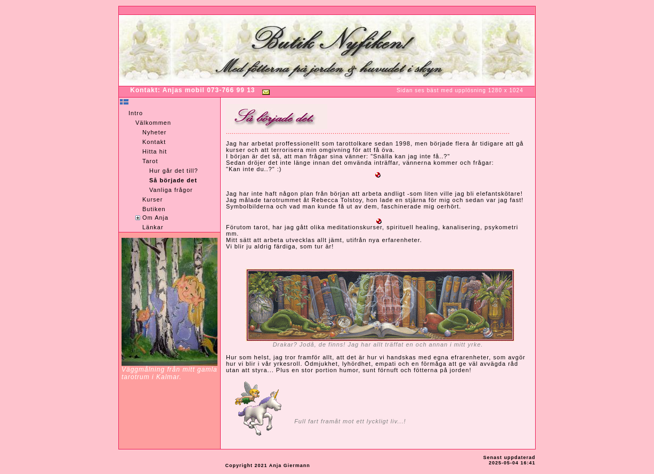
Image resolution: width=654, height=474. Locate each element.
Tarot (150, 161)
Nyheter (154, 132)
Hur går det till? (173, 170)
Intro (135, 113)
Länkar (153, 227)
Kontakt (154, 142)
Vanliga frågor (171, 190)
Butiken (154, 209)
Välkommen (153, 122)
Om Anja (155, 217)
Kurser (152, 199)
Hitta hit (154, 151)
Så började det (173, 180)
